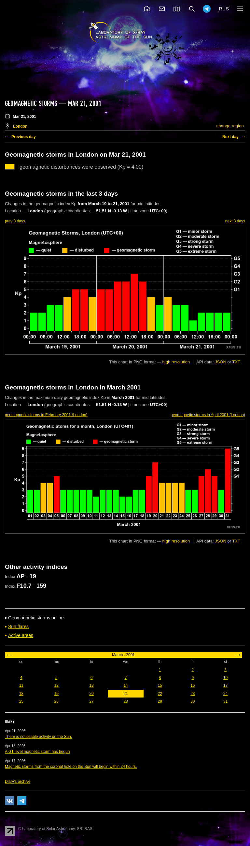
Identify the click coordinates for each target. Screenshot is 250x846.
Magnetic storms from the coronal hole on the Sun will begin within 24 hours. (71, 766)
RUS (224, 8)
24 (225, 693)
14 (125, 685)
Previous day (23, 136)
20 (91, 693)
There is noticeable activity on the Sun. (38, 736)
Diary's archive (17, 781)
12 (56, 685)
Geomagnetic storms (32, 103)
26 (56, 701)
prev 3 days (15, 221)
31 (225, 701)
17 (225, 685)
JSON (220, 362)
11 (21, 685)
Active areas (20, 635)
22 (160, 693)
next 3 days (235, 221)
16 (192, 685)
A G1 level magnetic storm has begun (37, 751)
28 (125, 701)
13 (91, 685)
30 (192, 701)
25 (21, 701)
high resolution (176, 362)
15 (160, 685)
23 (192, 693)
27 (91, 701)
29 (160, 701)
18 (21, 693)
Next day (230, 136)
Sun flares (18, 626)
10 (225, 677)
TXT (236, 362)
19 (56, 693)
